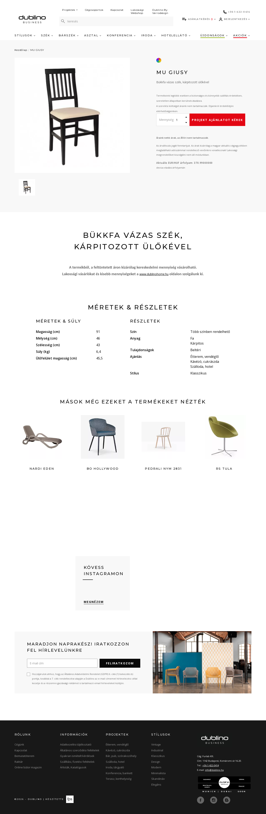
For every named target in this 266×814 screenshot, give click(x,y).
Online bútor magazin (28, 768)
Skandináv (158, 779)
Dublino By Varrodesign (160, 11)
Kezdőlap (21, 49)
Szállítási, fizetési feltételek (77, 762)
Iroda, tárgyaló (115, 768)
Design (155, 762)
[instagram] (214, 800)
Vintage (156, 745)
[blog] (226, 800)
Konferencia (121, 35)
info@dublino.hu (214, 770)
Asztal (92, 35)
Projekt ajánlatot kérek (217, 120)
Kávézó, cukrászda (118, 750)
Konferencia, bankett (119, 773)
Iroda (148, 35)
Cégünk (19, 745)
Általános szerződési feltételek (79, 750)
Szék (47, 35)
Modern (156, 768)
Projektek (70, 9)
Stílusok (25, 35)
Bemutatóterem (24, 756)
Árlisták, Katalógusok (73, 768)
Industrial (157, 750)
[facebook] (201, 800)
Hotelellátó (175, 35)
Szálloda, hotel (115, 762)
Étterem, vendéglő (117, 745)
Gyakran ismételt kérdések (77, 756)
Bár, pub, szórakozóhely (121, 756)
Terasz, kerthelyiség (118, 779)
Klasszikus (158, 756)
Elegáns (156, 785)
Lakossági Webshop (137, 11)
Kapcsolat (117, 9)
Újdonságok (214, 35)
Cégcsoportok (94, 9)
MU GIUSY (37, 49)
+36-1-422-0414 (210, 765)
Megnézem (94, 602)
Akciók (241, 35)
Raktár (19, 762)
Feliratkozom (120, 664)
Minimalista (158, 773)
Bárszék (69, 35)
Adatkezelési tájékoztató (75, 745)
